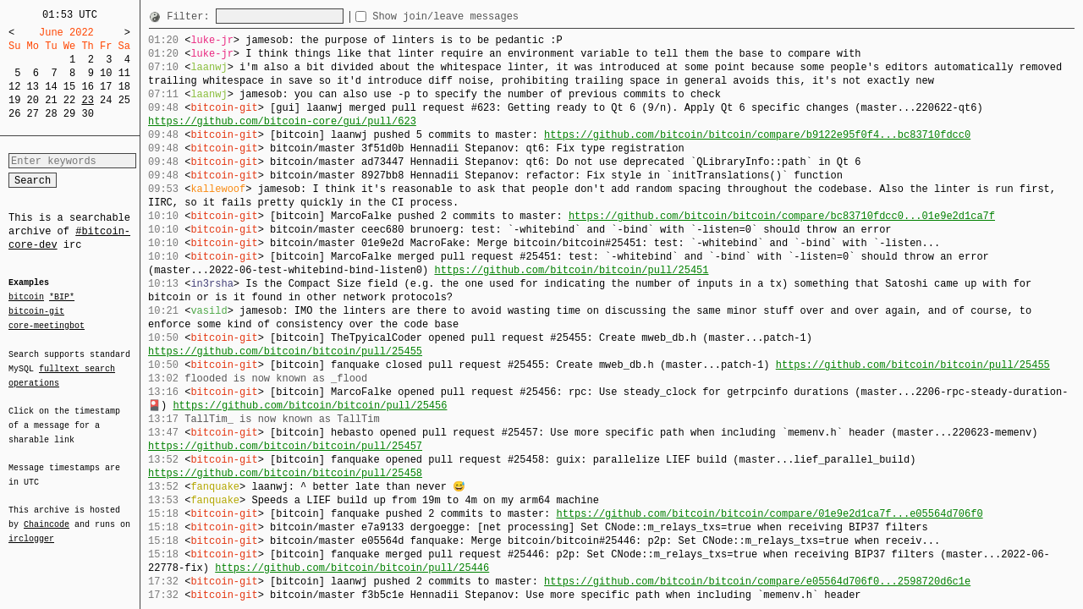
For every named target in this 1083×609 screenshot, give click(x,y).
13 (33, 87)
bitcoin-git (36, 311)
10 (106, 73)
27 (33, 114)
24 (106, 100)
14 (51, 87)
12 (14, 87)
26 (14, 114)
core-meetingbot (46, 325)
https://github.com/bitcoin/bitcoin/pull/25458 (285, 473)
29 (69, 114)
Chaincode (46, 514)
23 (87, 100)
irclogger (31, 528)
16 (87, 87)
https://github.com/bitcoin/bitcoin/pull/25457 (285, 446)
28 (51, 114)
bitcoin (26, 298)
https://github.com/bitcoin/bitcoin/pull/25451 (571, 270)
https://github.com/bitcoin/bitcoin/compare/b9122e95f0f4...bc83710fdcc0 (757, 135)
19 (14, 100)
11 (124, 73)
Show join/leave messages (476, 16)
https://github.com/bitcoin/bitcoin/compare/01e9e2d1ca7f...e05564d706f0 (769, 514)
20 (33, 100)
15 (69, 87)
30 (87, 114)
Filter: (191, 16)
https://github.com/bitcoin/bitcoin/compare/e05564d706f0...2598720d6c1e (757, 581)
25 (124, 100)
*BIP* (61, 298)
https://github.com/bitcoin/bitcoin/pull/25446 (352, 568)
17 (106, 87)
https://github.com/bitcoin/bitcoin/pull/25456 (310, 405)
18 (124, 87)
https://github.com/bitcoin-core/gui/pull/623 (282, 121)
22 (69, 100)
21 (51, 100)
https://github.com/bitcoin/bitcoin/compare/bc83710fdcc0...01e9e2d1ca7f (782, 216)
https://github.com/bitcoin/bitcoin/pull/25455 (285, 351)
